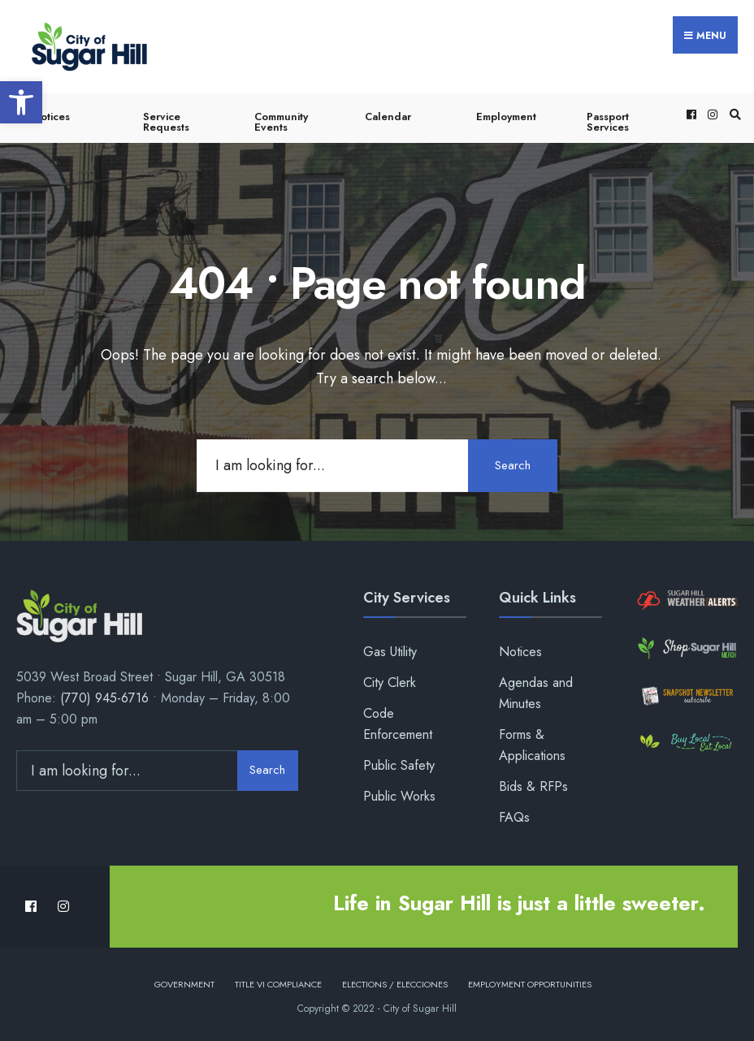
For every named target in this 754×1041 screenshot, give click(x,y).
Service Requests (166, 122)
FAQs (514, 817)
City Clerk (389, 682)
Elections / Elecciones (395, 983)
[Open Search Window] (733, 114)
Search (513, 464)
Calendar (388, 116)
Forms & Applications (532, 745)
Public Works (399, 796)
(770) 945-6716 (104, 698)
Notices (51, 116)
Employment (506, 116)
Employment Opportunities (530, 983)
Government (184, 983)
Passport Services (608, 122)
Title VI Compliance (278, 983)
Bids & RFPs (533, 786)
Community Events (281, 122)
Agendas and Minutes (536, 693)
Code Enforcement (397, 724)
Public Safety (399, 765)
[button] (21, 102)
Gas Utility (390, 651)
